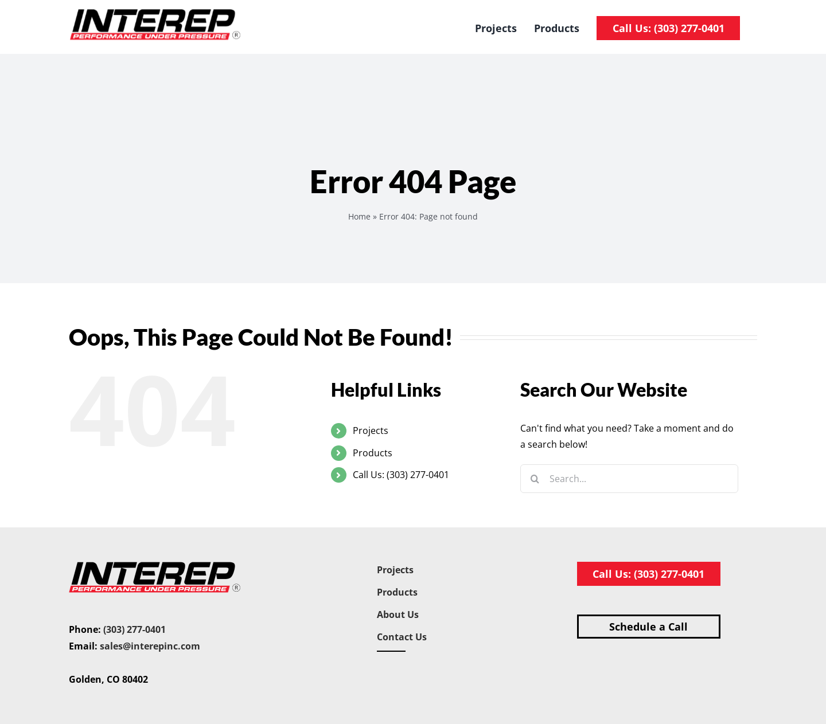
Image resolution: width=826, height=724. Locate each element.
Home (359, 216)
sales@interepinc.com (150, 646)
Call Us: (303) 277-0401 (401, 474)
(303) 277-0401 (134, 629)
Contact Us (402, 637)
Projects (370, 430)
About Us (398, 614)
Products (372, 453)
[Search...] (629, 478)
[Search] (534, 478)
